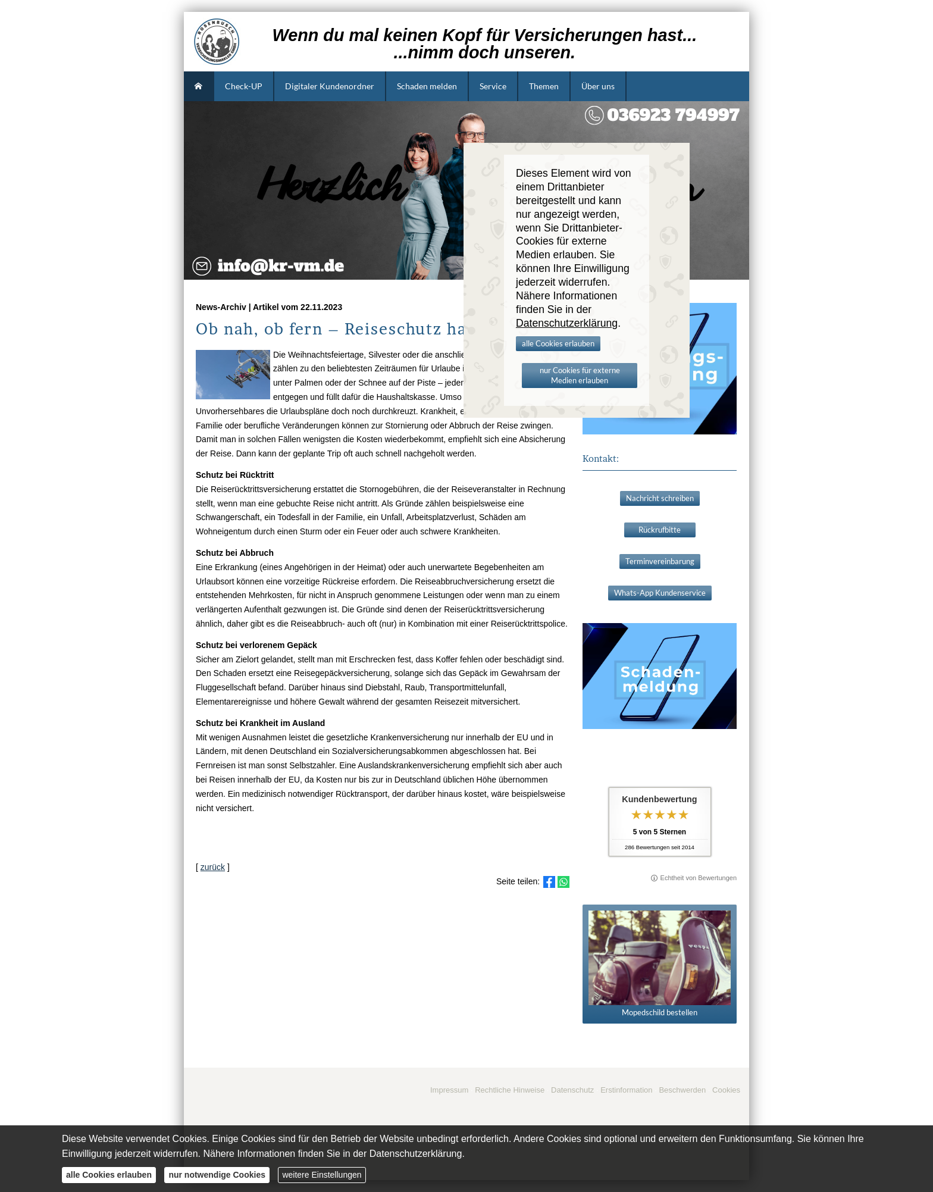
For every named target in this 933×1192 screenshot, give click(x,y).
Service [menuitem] (493, 86)
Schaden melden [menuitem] (427, 86)
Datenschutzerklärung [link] (567, 323)
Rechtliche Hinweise (509, 1089)
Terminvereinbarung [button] (659, 561)
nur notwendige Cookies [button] (216, 1175)
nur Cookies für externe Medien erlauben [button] (580, 375)
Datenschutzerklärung (416, 1154)
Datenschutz (572, 1089)
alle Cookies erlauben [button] (558, 343)
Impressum (449, 1089)
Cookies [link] (726, 1089)
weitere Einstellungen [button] (321, 1175)
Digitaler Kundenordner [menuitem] (329, 86)
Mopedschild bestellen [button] (659, 964)
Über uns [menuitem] (598, 86)
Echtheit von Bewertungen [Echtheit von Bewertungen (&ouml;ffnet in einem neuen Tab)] (698, 877)
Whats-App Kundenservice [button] (660, 592)
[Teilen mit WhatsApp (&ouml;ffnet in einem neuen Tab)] (563, 882)
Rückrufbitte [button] (659, 529)
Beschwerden (682, 1089)
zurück (213, 867)
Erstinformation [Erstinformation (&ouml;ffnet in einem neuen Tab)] (626, 1089)
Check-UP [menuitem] (243, 86)
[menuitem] (199, 86)
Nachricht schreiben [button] (660, 498)
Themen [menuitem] (544, 86)
